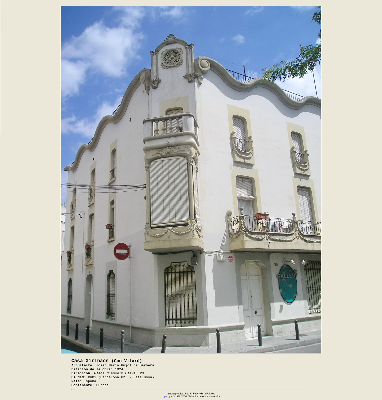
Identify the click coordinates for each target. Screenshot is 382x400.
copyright (167, 396)
